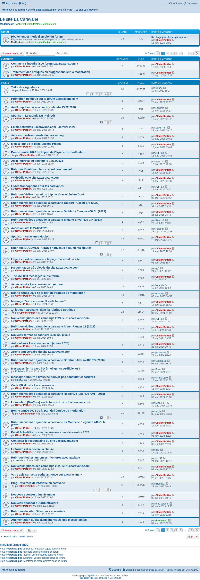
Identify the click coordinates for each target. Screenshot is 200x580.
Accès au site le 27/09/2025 (29, 228)
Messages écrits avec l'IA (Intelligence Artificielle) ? (45, 368)
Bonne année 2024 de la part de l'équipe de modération (48, 410)
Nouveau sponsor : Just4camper (33, 494)
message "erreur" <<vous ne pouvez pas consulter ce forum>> (53, 377)
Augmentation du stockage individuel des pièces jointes (49, 519)
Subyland (24, 90)
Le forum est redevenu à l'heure (32, 449)
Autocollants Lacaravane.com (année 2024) (40, 343)
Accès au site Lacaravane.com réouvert (37, 284)
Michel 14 (160, 403)
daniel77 (159, 293)
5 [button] (180, 53)
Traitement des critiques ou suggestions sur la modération (50, 72)
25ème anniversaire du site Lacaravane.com (40, 351)
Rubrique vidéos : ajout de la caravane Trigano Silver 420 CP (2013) (56, 219)
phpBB (90, 575)
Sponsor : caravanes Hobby (30, 236)
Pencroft (159, 108)
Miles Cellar (115, 578)
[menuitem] (22, 3)
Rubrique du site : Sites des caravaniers (38, 511)
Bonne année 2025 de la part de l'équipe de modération (48, 292)
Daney (158, 88)
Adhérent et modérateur (28, 24)
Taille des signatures (25, 87)
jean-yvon (160, 352)
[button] (158, 53)
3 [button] (172, 53)
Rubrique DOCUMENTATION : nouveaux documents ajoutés (51, 247)
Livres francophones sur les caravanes (37, 186)
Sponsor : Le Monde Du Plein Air (33, 115)
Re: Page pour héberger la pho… (169, 37)
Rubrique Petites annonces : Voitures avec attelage (45, 457)
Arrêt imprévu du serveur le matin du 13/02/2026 (43, 107)
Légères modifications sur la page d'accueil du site (45, 259)
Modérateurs (49, 24)
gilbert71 (159, 483)
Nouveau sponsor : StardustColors (34, 502)
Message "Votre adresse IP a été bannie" (38, 301)
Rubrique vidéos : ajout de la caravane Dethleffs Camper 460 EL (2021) (58, 211)
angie (158, 411)
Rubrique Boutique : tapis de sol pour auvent (41, 169)
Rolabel (19, 371)
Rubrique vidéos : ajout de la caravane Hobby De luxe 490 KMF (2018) (58, 393)
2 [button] (167, 53)
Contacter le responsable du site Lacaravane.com (44, 440)
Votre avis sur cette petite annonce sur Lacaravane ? (46, 474)
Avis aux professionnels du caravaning (37, 135)
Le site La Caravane (19, 19)
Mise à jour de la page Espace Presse (36, 143)
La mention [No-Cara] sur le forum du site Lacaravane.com (50, 402)
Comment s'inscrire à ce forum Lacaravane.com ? (44, 63)
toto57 (158, 458)
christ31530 (21, 380)
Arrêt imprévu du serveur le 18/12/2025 (37, 160)
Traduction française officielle (93, 578)
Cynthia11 (160, 361)
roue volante (162, 503)
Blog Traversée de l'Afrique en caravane (38, 483)
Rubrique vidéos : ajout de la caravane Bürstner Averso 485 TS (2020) (58, 360)
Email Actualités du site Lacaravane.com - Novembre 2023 (50, 432)
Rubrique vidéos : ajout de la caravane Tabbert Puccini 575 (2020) (55, 202)
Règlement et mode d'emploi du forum (37, 36)
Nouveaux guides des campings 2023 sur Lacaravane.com (50, 466)
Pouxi (158, 369)
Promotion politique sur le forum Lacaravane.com (44, 98)
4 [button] (176, 53)
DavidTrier (160, 127)
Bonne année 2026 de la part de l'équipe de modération (48, 152)
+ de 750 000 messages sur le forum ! (36, 276)
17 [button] (190, 53)
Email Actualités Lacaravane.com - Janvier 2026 (43, 127)
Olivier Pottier (163, 40)
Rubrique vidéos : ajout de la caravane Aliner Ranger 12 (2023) (53, 326)
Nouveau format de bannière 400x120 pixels (40, 334)
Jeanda (19, 460)
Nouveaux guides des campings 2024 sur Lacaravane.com (50, 318)
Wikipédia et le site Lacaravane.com (35, 177)
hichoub (159, 285)
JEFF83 (159, 153)
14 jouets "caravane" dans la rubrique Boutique (43, 309)
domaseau (161, 520)
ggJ (157, 268)
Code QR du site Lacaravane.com (33, 385)
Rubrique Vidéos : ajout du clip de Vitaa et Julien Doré (47, 194)
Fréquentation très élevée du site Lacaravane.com (44, 267)
